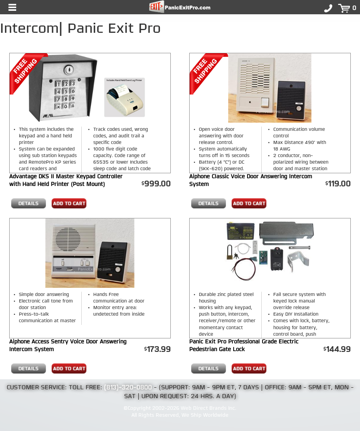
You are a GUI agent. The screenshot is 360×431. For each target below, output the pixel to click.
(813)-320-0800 (128, 388)
